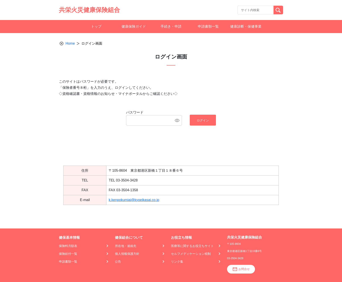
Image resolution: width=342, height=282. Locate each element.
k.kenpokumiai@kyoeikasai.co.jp (134, 200)
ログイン (203, 120)
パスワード (135, 112)
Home (70, 43)
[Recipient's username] (255, 10)
